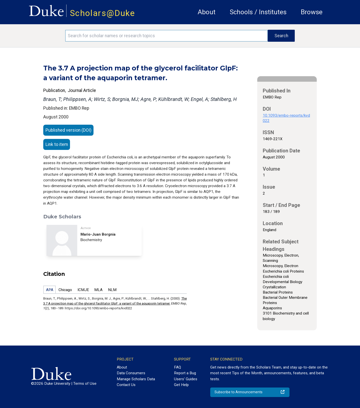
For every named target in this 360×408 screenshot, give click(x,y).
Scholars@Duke (102, 13)
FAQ (177, 367)
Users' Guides (185, 379)
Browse (311, 12)
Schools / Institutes (258, 12)
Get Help (181, 385)
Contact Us (126, 385)
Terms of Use (84, 383)
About (207, 12)
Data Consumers (131, 373)
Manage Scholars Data (136, 379)
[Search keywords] (166, 35)
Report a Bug (185, 373)
